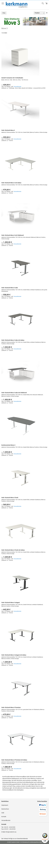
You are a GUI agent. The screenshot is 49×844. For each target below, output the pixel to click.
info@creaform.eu (11, 832)
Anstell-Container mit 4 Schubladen (12, 78)
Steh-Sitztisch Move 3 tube (9, 287)
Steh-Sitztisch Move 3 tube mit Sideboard (14, 392)
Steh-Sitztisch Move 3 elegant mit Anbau (13, 655)
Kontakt (3, 816)
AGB (2, 813)
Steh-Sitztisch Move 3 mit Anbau (11, 183)
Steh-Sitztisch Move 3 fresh (9, 497)
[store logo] (16, 4)
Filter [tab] (3, 13)
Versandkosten (17, 86)
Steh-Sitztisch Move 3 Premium (11, 707)
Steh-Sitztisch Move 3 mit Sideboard (12, 235)
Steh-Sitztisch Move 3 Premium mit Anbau (14, 760)
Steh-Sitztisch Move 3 (8, 130)
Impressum (4, 805)
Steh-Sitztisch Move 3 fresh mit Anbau (13, 550)
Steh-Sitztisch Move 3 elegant (10, 602)
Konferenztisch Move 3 (8, 445)
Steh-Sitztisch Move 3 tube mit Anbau (12, 340)
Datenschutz (5, 809)
